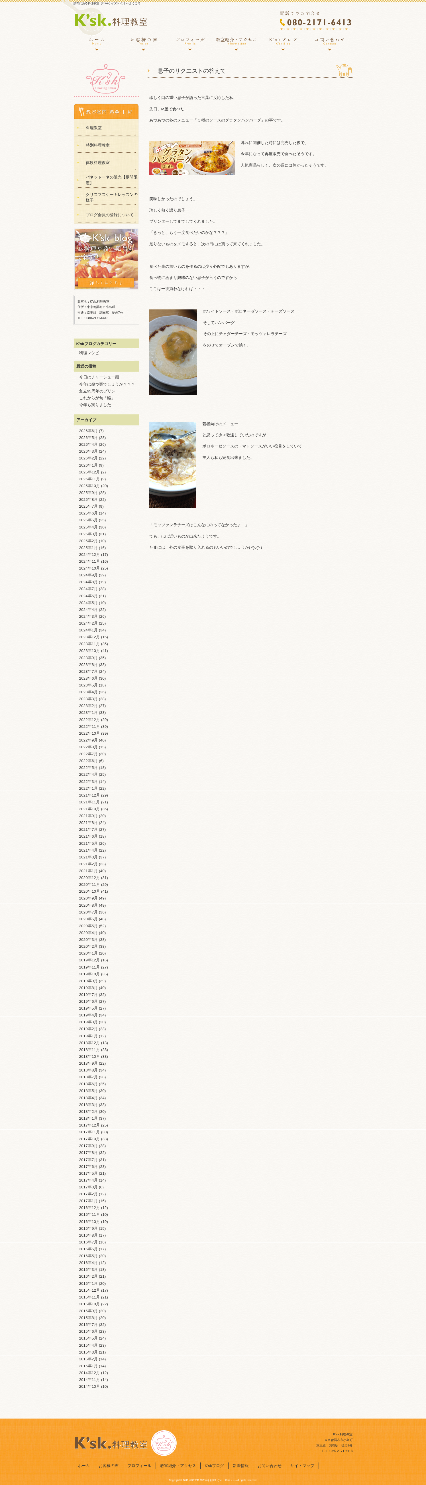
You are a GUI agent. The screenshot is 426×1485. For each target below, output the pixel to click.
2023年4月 (88, 692)
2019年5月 (88, 1008)
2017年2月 (88, 1194)
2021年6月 (88, 836)
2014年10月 (89, 1386)
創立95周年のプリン (97, 391)
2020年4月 (88, 933)
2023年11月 (89, 644)
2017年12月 (89, 1125)
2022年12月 (89, 720)
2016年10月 (89, 1221)
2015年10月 (89, 1304)
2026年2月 (88, 458)
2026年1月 (88, 465)
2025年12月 (89, 472)
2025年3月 (88, 534)
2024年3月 (88, 616)
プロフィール (190, 44)
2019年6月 (88, 1001)
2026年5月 (88, 437)
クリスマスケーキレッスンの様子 (112, 197)
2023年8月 (88, 665)
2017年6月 (88, 1166)
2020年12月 (89, 878)
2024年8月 (88, 582)
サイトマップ (302, 1466)
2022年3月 (88, 781)
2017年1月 (88, 1201)
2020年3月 (88, 939)
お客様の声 (143, 44)
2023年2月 (88, 706)
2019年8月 (88, 988)
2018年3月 (88, 1105)
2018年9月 (88, 1063)
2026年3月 (88, 451)
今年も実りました (95, 405)
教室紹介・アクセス (236, 44)
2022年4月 (88, 774)
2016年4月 (88, 1263)
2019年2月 (88, 1029)
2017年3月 (88, 1187)
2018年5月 (88, 1091)
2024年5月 (88, 603)
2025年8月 (88, 499)
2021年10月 (89, 809)
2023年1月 (88, 712)
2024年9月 (88, 575)
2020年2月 (88, 946)
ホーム (97, 44)
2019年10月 (89, 974)
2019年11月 (89, 967)
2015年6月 (88, 1331)
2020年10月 (89, 891)
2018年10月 (89, 1056)
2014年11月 (89, 1379)
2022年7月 (88, 754)
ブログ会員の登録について (110, 215)
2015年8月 (88, 1318)
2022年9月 (88, 740)
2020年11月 (89, 884)
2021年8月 (88, 823)
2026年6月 (88, 431)
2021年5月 (88, 843)
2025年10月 (89, 486)
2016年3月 (88, 1269)
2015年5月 (88, 1338)
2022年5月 (88, 767)
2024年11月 (89, 561)
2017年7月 (88, 1160)
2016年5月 (88, 1256)
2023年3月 (88, 699)
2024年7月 (88, 589)
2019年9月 (88, 981)
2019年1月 (88, 1036)
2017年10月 (89, 1139)
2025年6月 (88, 513)
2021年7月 (88, 829)
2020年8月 (88, 905)
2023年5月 (88, 685)
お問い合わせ (329, 44)
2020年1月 (88, 953)
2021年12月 (89, 795)
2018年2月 (88, 1111)
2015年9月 (88, 1311)
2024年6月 (88, 596)
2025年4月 (88, 527)
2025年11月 (89, 479)
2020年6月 (88, 919)
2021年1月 (88, 871)
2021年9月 (88, 816)
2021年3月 (88, 857)
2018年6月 (88, 1084)
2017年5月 (88, 1173)
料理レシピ (89, 353)
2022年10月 (89, 733)
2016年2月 (88, 1276)
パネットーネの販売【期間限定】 (112, 180)
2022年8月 (88, 747)
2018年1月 (88, 1118)
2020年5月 (88, 926)
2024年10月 (89, 568)
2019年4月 (88, 1015)
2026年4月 (88, 444)
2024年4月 (88, 609)
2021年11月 (89, 802)
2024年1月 (88, 630)
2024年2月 (88, 623)
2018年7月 (88, 1077)
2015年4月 (88, 1345)
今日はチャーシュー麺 (99, 377)
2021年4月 (88, 850)
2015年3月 (88, 1352)
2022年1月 (88, 788)
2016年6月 (88, 1249)
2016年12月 (89, 1208)
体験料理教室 (98, 163)
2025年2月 (88, 541)
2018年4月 (88, 1098)
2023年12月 (89, 637)
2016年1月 (88, 1283)
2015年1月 (88, 1366)
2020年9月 (88, 898)
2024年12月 (89, 554)
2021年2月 (88, 864)
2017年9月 (88, 1146)
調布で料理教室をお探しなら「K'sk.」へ (212, 1480)
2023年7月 (88, 671)
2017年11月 (89, 1132)
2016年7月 (88, 1242)
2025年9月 (88, 493)
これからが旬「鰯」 (97, 398)
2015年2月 (88, 1359)
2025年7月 (88, 506)
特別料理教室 (98, 145)
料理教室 (94, 128)
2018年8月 (88, 1070)
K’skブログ (283, 44)
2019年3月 (88, 1022)
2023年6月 (88, 678)
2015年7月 (88, 1324)
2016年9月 (88, 1228)
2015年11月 (89, 1297)
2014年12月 (89, 1373)
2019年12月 (89, 960)
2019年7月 (88, 994)
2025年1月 (88, 548)
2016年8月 (88, 1235)
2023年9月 (88, 658)
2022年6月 (88, 761)
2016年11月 (89, 1214)
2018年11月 (89, 1050)
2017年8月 (88, 1152)
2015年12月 (89, 1290)
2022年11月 (89, 726)
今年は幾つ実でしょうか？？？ (107, 384)
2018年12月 (89, 1043)
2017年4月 (88, 1180)
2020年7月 (88, 912)
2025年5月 (88, 520)
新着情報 (241, 1466)
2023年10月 (89, 651)
